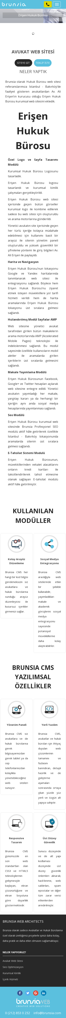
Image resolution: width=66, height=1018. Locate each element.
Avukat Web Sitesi (13, 960)
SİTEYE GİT (23, 62)
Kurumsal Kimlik (12, 973)
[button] (48, 4)
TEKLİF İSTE (43, 62)
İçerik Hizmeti (10, 979)
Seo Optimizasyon (13, 967)
